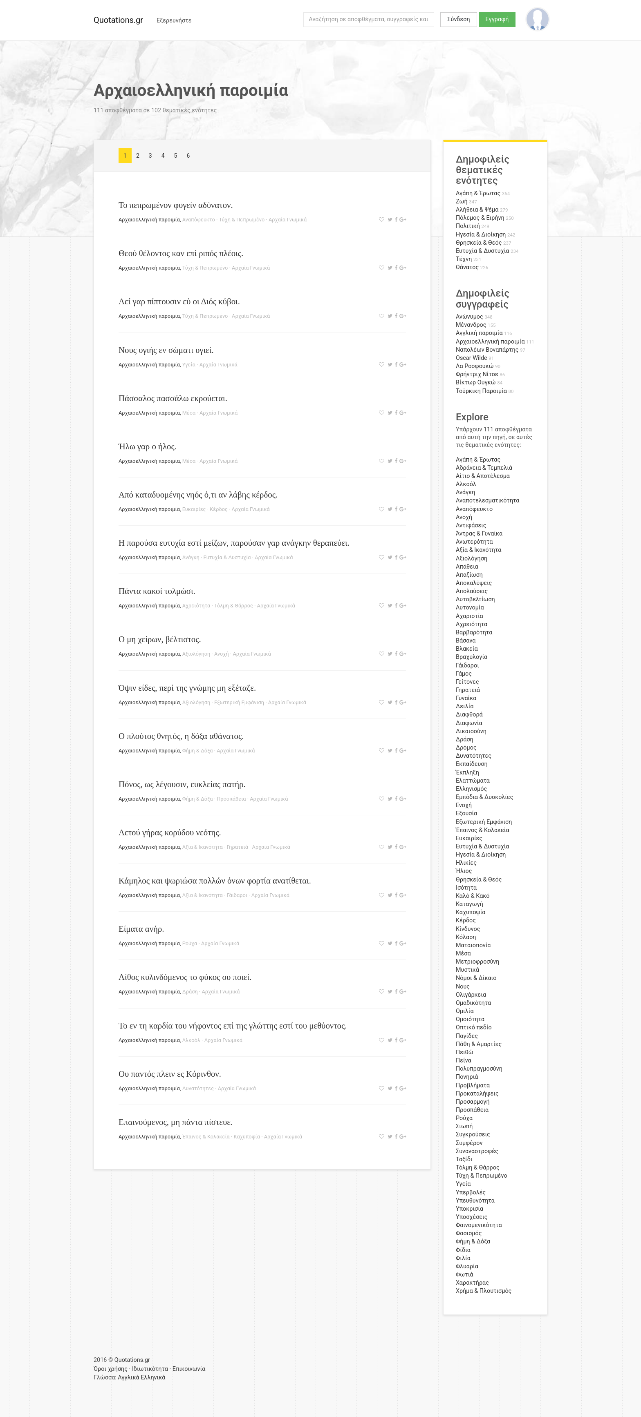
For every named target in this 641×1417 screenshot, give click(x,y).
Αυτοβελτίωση (475, 599)
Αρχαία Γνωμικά (288, 219)
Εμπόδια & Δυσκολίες (484, 797)
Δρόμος (466, 747)
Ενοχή (464, 805)
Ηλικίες (466, 862)
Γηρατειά (237, 847)
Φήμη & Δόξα (197, 751)
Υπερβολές (471, 1192)
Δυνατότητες (198, 1088)
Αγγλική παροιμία (479, 333)
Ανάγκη (190, 557)
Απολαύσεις (472, 591)
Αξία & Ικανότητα (202, 847)
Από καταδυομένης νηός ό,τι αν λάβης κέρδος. (198, 494)
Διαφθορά (469, 714)
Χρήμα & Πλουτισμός (483, 1291)
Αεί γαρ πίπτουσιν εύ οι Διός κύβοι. (179, 301)
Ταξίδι (464, 1159)
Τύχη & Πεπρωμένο (242, 219)
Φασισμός (469, 1233)
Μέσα (189, 413)
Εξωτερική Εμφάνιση (239, 702)
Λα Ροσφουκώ (475, 366)
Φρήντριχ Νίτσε (477, 374)
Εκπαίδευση (472, 764)
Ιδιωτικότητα (150, 1369)
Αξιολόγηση (196, 654)
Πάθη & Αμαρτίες (479, 1044)
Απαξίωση (469, 574)
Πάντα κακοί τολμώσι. (157, 591)
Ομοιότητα (470, 1019)
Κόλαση (466, 937)
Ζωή (462, 201)
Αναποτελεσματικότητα (488, 500)
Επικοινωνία (189, 1369)
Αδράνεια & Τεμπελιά (484, 467)
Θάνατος (467, 267)
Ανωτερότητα (474, 541)
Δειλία (464, 706)
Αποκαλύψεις (474, 583)
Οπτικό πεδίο (474, 1027)
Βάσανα (465, 640)
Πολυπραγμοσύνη (479, 1068)
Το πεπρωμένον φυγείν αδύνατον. (176, 205)
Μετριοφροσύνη (478, 961)
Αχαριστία (469, 616)
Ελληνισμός (471, 788)
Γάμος (464, 673)
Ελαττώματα (473, 780)
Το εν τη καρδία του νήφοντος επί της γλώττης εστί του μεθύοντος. (233, 1025)
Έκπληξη (467, 772)
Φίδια (463, 1250)
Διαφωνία (469, 723)
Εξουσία (466, 813)
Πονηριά (467, 1076)
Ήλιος (464, 871)
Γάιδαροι (236, 895)
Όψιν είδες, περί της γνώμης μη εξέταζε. (187, 687)
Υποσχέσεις (471, 1217)
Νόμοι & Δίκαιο (476, 978)
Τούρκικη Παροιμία (481, 391)
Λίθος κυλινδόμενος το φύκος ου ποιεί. (185, 977)
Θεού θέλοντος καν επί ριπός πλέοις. (181, 253)
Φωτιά (464, 1274)
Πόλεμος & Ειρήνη (480, 217)
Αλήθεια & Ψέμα (477, 209)
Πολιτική (468, 226)
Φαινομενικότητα (479, 1225)
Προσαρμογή (473, 1101)
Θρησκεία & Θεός (479, 242)
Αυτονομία (470, 607)
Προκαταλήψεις (477, 1093)
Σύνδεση (458, 19)
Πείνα (463, 1060)
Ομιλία (465, 1011)
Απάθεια (467, 566)
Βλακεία (467, 648)
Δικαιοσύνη (471, 731)
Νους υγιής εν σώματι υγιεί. (166, 350)
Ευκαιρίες (194, 509)
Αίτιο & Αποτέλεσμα (483, 476)
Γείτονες (467, 681)
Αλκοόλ (191, 1040)
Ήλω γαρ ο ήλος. (148, 446)
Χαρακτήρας (472, 1282)
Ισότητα (466, 887)
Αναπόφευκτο (198, 219)
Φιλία (463, 1258)
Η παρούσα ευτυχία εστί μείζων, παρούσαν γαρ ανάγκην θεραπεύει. (234, 542)
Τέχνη (464, 259)
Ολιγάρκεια (471, 994)
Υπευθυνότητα (475, 1200)
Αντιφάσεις (471, 525)
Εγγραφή (497, 19)
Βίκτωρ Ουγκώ (476, 382)
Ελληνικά (153, 1377)
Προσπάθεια (231, 799)
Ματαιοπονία (473, 945)
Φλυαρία (467, 1266)
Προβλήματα (473, 1085)
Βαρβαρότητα (474, 632)
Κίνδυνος (468, 929)
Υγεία (188, 365)
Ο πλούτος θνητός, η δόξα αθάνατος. (181, 736)
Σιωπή (464, 1126)
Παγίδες (467, 1036)
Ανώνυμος (469, 316)
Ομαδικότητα (473, 1003)
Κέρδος (219, 509)
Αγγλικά (128, 1377)
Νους (463, 986)
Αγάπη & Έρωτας (478, 193)
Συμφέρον (469, 1143)
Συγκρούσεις (473, 1134)
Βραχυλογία (471, 657)
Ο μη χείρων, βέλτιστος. (160, 639)
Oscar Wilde (471, 358)
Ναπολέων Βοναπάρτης (487, 349)
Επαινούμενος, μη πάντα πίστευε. (176, 1122)
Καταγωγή (469, 904)
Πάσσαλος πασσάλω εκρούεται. (173, 398)
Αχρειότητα (196, 606)
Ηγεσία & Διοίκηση (481, 234)
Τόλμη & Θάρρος (233, 606)
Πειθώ (464, 1052)
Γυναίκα (466, 698)
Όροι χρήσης (111, 1369)
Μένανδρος (471, 324)
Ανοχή (221, 654)
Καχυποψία (247, 1137)
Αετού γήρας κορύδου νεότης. (170, 832)
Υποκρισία (469, 1208)
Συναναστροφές (477, 1151)
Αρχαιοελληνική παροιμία (149, 219)
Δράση (190, 992)
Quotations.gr (118, 20)
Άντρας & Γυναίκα (479, 533)
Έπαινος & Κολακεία (206, 1137)
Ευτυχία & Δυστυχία (227, 557)
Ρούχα (189, 943)
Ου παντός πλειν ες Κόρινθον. (170, 1073)
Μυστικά (467, 969)
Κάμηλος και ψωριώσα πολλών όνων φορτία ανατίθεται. (215, 880)
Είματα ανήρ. (141, 928)
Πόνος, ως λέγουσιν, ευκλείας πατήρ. (182, 784)
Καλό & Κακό (473, 896)
